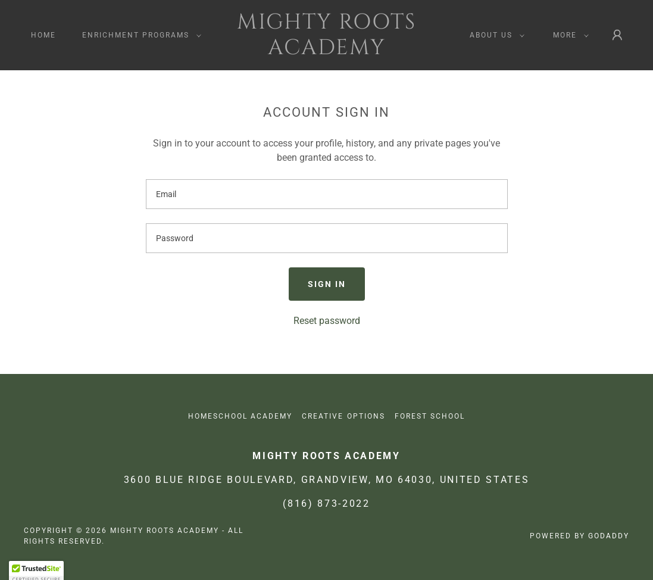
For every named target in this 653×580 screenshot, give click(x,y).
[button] (139, 35)
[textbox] (327, 194)
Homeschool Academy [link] (240, 416)
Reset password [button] (326, 320)
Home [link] (43, 35)
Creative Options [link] (343, 416)
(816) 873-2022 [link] (326, 503)
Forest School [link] (430, 416)
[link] (326, 51)
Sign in (327, 284)
